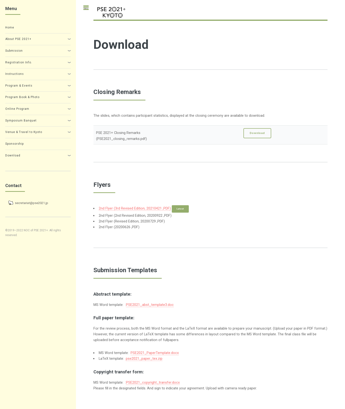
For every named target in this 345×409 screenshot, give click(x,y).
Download (257, 133)
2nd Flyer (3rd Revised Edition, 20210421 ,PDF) (135, 208)
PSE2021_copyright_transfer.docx (153, 382)
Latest (180, 209)
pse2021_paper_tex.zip (144, 358)
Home (9, 27)
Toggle (84, 10)
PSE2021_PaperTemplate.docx (155, 353)
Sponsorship (14, 143)
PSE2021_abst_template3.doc (150, 305)
